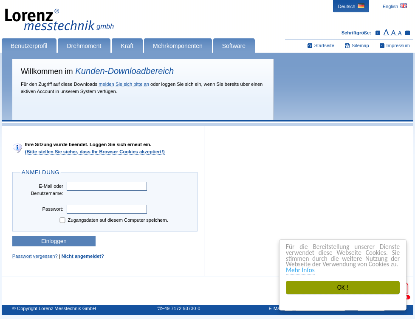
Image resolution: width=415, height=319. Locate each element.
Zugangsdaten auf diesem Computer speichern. (113, 220)
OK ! (343, 287)
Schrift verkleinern (407, 32)
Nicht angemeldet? (83, 256)
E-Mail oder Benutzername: (47, 189)
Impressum (398, 45)
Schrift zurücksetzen (393, 32)
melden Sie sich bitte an (124, 84)
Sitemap (360, 45)
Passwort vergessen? (35, 256)
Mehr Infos (300, 270)
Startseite (324, 45)
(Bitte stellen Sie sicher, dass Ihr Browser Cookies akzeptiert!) (95, 151)
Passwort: (52, 209)
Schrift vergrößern (377, 32)
